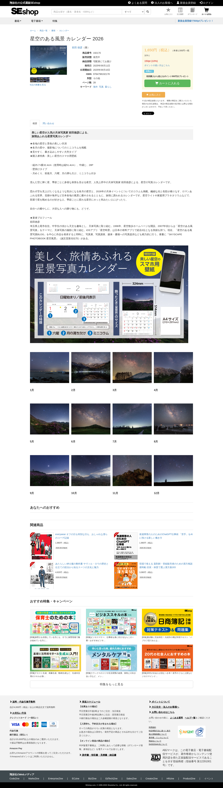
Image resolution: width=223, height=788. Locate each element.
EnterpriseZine (55, 778)
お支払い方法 (18, 713)
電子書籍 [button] (36, 21)
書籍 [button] (17, 21)
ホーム (33, 30)
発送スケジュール (89, 701)
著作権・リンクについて (159, 738)
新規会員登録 (186, 2)
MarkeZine (33, 778)
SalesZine (131, 778)
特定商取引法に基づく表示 (159, 731)
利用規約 (152, 727)
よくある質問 (137, 2)
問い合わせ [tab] (48, 123)
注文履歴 (180, 11)
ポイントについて (159, 701)
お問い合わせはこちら (162, 712)
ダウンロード (192, 11)
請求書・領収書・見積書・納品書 (97, 755)
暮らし (108, 86)
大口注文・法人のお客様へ (164, 707)
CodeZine (15, 778)
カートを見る (206, 11)
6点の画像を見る (38, 85)
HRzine (170, 778)
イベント (208, 778)
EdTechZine (111, 778)
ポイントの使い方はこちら (157, 65)
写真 (101, 86)
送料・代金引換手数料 (22, 701)
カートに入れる (167, 83)
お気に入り (168, 11)
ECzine (75, 778)
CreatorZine (152, 778)
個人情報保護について (158, 734)
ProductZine (189, 778)
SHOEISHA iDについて (158, 744)
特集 (55, 21)
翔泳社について (155, 741)
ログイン (206, 2)
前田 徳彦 (77, 47)
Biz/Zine (92, 778)
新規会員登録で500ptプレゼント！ (196, 21)
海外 (95, 86)
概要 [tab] (35, 123)
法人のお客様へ (162, 2)
